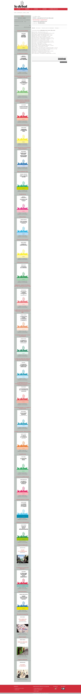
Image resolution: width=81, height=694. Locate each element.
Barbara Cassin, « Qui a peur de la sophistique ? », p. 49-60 (41, 36)
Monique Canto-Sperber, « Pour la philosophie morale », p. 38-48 (42, 35)
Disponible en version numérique (22, 50)
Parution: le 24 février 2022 (22, 354)
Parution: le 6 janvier (22, 378)
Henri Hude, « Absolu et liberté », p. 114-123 (39, 43)
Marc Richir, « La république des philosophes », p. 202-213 (41, 52)
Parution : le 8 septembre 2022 (22, 281)
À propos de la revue (19, 688)
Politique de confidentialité (38, 689)
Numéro (24, 12)
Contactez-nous (17, 689)
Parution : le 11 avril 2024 (22, 72)
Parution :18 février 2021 (22, 587)
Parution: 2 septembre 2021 (22, 495)
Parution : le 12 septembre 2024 (22, 49)
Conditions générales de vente (38, 688)
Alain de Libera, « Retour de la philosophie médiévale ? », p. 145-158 (43, 45)
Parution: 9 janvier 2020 (22, 655)
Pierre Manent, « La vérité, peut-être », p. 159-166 (40, 46)
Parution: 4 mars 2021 (22, 563)
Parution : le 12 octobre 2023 (22, 143)
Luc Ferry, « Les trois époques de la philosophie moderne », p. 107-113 (43, 42)
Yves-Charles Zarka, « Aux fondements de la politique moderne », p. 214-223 (44, 53)
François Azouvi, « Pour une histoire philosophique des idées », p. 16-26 (43, 33)
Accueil (15, 12)
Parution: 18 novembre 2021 (22, 403)
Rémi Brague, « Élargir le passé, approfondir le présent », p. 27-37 (42, 34)
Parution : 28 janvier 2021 (22, 610)
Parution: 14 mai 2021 (22, 518)
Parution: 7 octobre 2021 (22, 450)
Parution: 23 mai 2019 (22, 678)
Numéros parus (19, 12)
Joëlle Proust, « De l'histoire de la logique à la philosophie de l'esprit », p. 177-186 (45, 48)
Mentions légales (36, 691)
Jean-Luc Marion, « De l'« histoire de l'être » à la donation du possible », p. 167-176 (45, 47)
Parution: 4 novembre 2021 (22, 427)
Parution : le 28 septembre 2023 (22, 167)
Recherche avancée (27, 27)
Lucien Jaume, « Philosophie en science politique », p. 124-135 (42, 44)
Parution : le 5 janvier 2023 (22, 235)
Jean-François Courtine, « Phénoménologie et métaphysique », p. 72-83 (43, 38)
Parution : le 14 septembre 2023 (22, 190)
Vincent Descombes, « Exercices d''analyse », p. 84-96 (41, 39)
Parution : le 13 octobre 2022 (22, 258)
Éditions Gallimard (36, 693)
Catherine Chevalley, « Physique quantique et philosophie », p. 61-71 (43, 37)
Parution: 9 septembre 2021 (22, 472)
